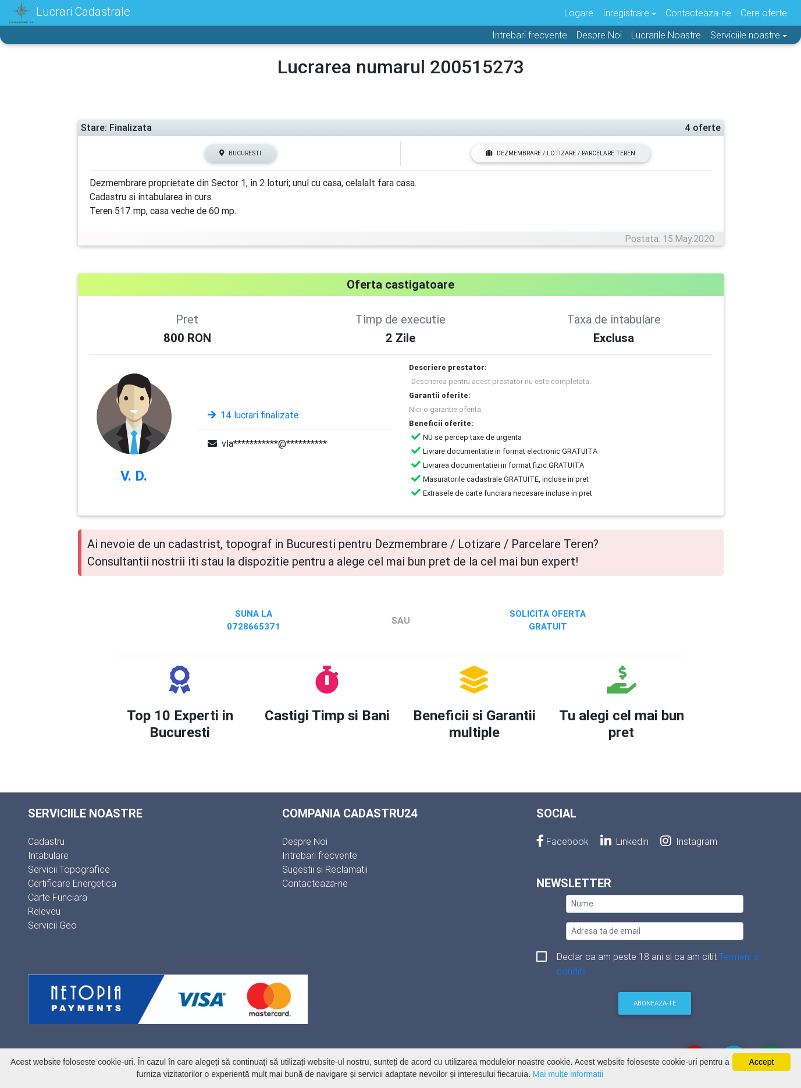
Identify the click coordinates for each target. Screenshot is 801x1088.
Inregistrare (626, 13)
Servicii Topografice (69, 869)
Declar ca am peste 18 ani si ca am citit (658, 957)
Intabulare (48, 855)
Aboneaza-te (654, 1003)
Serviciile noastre (745, 35)
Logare (578, 13)
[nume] (654, 904)
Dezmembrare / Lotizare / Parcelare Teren (560, 153)
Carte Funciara (57, 897)
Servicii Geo (52, 925)
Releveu (44, 911)
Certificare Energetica (72, 883)
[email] (654, 931)
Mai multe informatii (568, 1074)
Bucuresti (240, 153)
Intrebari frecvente (529, 35)
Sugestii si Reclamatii (325, 869)
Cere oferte (764, 13)
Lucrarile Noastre (666, 35)
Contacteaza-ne (698, 13)
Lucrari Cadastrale (69, 12)
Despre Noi (599, 35)
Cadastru (46, 841)
